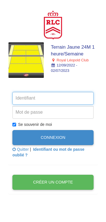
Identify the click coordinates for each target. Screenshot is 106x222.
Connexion (53, 137)
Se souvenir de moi (32, 124)
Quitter (20, 149)
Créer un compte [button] (53, 182)
